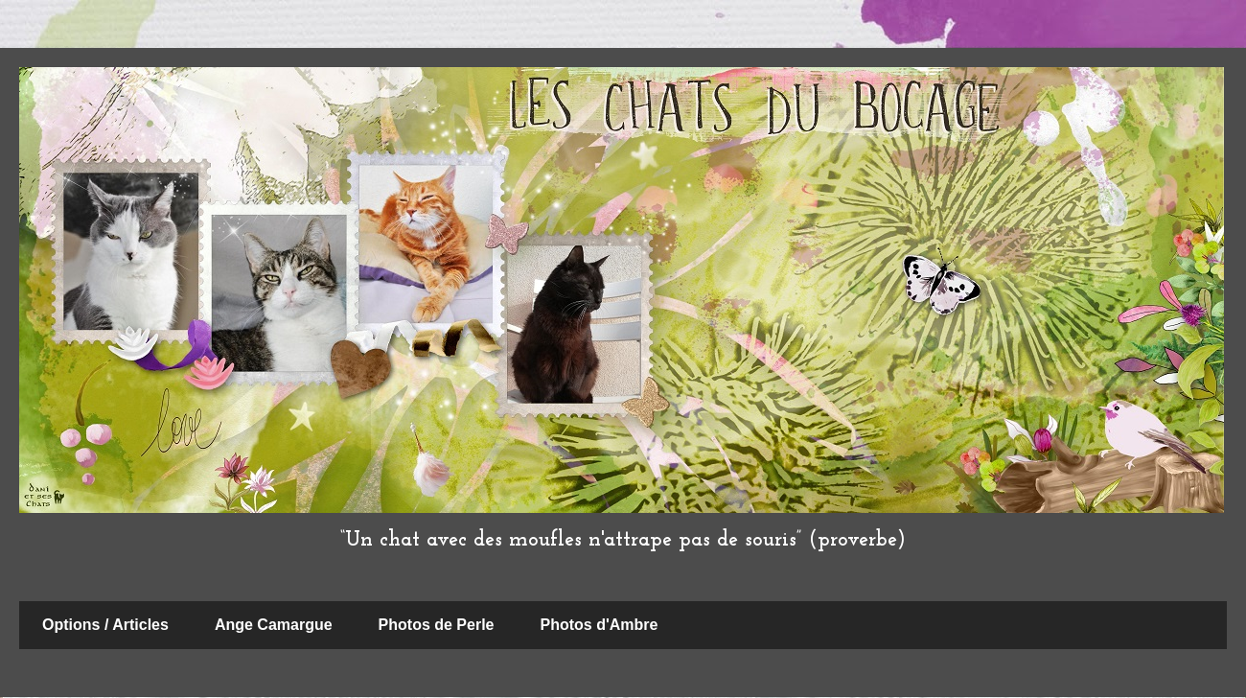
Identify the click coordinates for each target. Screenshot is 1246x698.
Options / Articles (105, 625)
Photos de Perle (437, 625)
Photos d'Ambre (599, 625)
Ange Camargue (274, 625)
